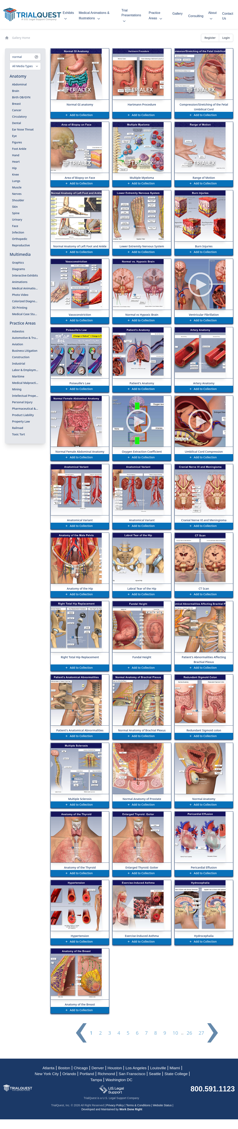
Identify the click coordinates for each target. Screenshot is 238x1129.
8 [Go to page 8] (155, 1033)
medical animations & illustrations (94, 16)
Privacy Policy (115, 1105)
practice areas (156, 16)
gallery (177, 16)
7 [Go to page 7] (146, 1033)
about (212, 16)
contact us (227, 16)
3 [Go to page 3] (109, 1033)
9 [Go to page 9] (164, 1033)
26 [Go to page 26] (189, 1033)
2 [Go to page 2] (100, 1033)
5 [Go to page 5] (128, 1033)
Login (226, 38)
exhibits (68, 16)
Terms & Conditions (138, 1105)
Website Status (162, 1105)
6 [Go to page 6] (137, 1033)
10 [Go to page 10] (175, 1033)
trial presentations (131, 16)
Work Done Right (130, 1109)
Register (209, 38)
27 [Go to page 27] (201, 1033)
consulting (195, 16)
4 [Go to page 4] (118, 1033)
